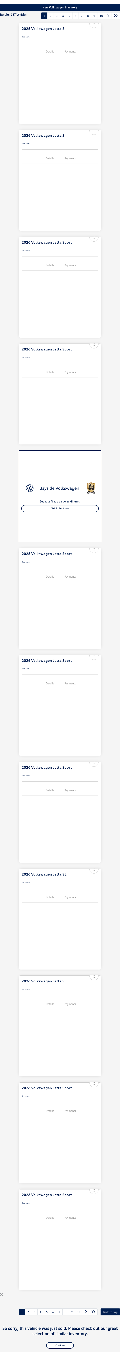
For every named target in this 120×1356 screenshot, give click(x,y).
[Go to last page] (116, 15)
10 (101, 16)
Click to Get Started (60, 508)
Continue (60, 1345)
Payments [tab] (70, 51)
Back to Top (110, 1312)
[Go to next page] (108, 15)
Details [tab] (50, 51)
